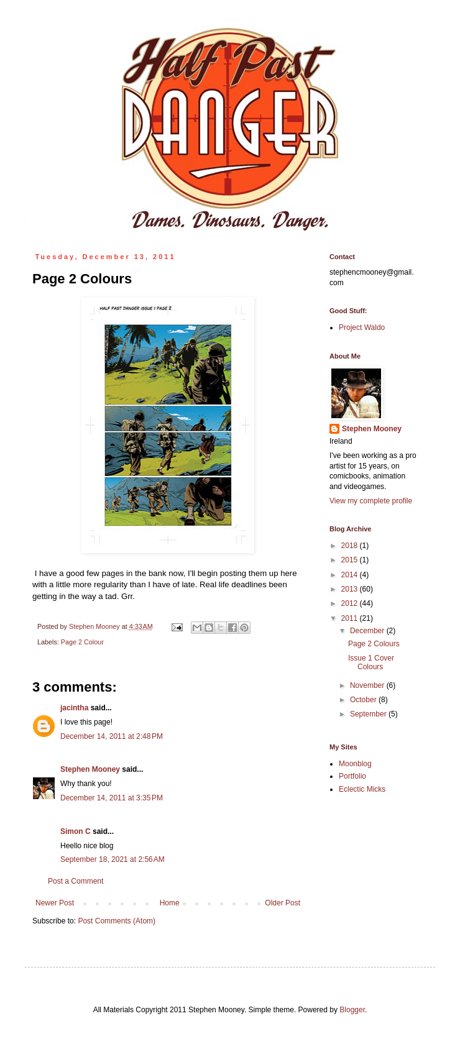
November (368, 685)
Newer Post (54, 903)
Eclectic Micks (362, 789)
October (364, 699)
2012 (350, 603)
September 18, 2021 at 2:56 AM (112, 859)
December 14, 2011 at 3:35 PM (111, 798)
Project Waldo (362, 327)
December (368, 630)
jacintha (74, 707)
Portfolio (352, 776)
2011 (350, 618)
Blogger (352, 1009)
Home (170, 903)
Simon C (75, 831)
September (369, 714)
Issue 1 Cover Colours (371, 662)
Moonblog (355, 763)
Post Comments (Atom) (116, 921)
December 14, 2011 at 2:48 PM (111, 736)
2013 (350, 589)
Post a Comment (75, 881)
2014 (350, 574)
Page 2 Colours (374, 643)
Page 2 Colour (82, 642)
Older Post (282, 903)
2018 (350, 545)
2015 (350, 560)
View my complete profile (370, 501)
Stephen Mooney (90, 769)
